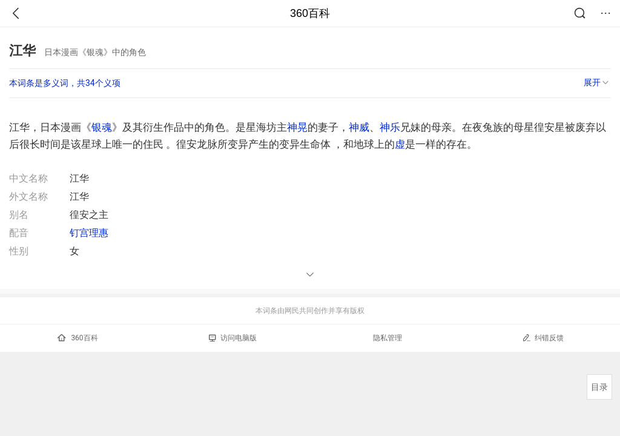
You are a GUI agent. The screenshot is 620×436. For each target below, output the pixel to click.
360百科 (310, 13)
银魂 (101, 127)
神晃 (297, 127)
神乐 (390, 127)
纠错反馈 (543, 337)
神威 (359, 127)
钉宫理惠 (89, 233)
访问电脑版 (233, 338)
